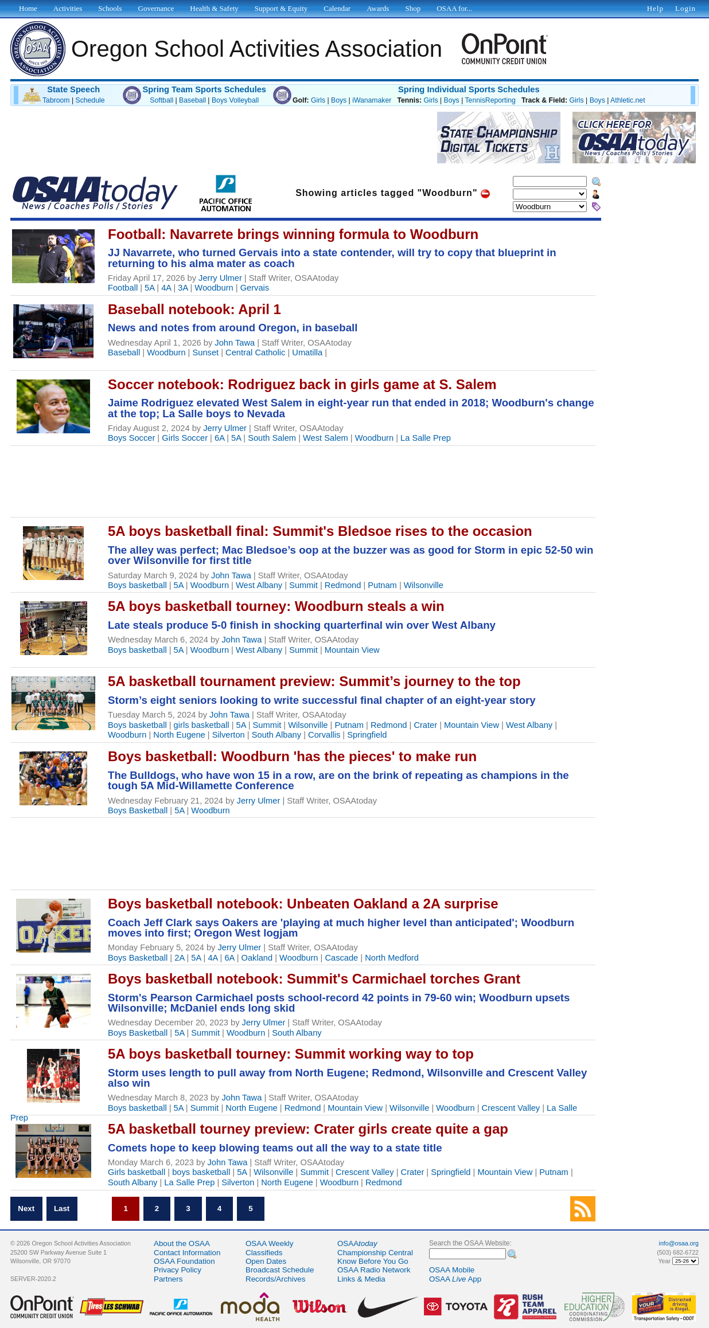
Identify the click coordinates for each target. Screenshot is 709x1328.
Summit (303, 585)
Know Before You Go (372, 1261)
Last (61, 1208)
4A (166, 287)
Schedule (90, 100)
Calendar (337, 8)
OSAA (357, 1243)
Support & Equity (281, 8)
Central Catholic (255, 352)
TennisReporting (490, 100)
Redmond (343, 585)
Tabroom (56, 100)
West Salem (325, 437)
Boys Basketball (137, 810)
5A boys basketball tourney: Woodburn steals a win (276, 606)
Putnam (382, 585)
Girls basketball (136, 1172)
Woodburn (213, 287)
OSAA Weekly (269, 1243)
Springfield (367, 734)
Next (26, 1208)
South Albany (276, 734)
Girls (318, 100)
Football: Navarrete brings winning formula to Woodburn (293, 234)
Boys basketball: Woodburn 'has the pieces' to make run (292, 756)
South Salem (272, 437)
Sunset (206, 352)
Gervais (255, 287)
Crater (425, 725)
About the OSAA (182, 1243)
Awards (378, 8)
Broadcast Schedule (280, 1270)
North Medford (392, 957)
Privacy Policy (177, 1270)
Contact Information (187, 1252)
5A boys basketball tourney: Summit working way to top (291, 1053)
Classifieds (264, 1252)
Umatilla (307, 352)
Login (685, 8)
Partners (168, 1279)
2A (179, 957)
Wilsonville (423, 585)
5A (149, 287)
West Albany (259, 585)
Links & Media (361, 1279)
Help (655, 8)
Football (123, 287)
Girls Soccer (185, 437)
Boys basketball (137, 585)
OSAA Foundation (184, 1261)
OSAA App (455, 1279)
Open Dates (266, 1261)
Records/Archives (275, 1279)
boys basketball (201, 1172)
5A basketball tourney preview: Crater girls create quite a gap (308, 1129)
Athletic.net (627, 100)
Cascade (341, 957)
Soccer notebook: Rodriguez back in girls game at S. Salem (302, 384)
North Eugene (179, 734)
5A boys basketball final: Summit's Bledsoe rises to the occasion (320, 531)
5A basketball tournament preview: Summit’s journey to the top (314, 681)
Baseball (192, 100)
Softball (161, 100)
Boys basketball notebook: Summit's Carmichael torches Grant (314, 978)
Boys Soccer (131, 437)
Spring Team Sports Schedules (204, 89)
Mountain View (352, 650)
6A (219, 437)
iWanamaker (371, 100)
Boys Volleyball (235, 100)
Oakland (257, 957)
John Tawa (235, 342)
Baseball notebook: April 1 (194, 309)
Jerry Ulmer (220, 278)
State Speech (73, 89)
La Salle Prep (425, 437)
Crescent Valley (511, 1107)
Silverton (228, 734)
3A (183, 287)
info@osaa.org (679, 1243)
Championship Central (375, 1252)
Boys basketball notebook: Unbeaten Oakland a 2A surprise (303, 903)
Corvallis (324, 734)
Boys (338, 100)
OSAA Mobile (451, 1270)
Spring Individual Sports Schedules (469, 89)
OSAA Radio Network (373, 1270)
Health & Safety (214, 8)
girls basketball (201, 725)
